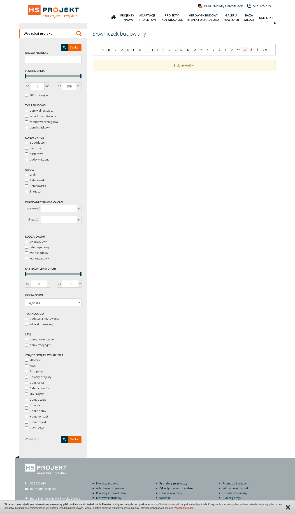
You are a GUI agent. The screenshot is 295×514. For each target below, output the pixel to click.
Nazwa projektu (36, 53)
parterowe (34, 154)
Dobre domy (35, 411)
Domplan (33, 405)
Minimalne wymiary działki (44, 202)
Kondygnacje (34, 138)
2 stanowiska (35, 186)
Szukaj (70, 47)
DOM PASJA (34, 428)
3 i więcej (33, 191)
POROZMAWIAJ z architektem (224, 6)
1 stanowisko (35, 180)
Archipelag (34, 371)
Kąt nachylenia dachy (40, 269)
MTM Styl (33, 360)
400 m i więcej (37, 95)
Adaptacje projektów (110, 483)
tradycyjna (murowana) (42, 319)
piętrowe (33, 148)
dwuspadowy (36, 241)
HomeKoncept (36, 416)
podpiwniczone (37, 159)
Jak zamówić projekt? (237, 483)
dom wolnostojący (39, 110)
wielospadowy (36, 253)
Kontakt (164, 493)
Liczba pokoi (34, 295)
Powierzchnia (35, 71)
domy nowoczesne (39, 339)
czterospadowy (37, 247)
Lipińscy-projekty (38, 377)
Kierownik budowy (108, 493)
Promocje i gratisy (235, 478)
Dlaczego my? (232, 493)
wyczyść (32, 439)
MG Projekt (34, 394)
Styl (28, 334)
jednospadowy (37, 258)
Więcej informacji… (185, 508)
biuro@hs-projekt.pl (43, 484)
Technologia (34, 314)
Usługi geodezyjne (108, 498)
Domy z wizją (35, 400)
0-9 (265, 50)
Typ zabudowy (35, 105)
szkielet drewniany (39, 324)
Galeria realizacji (170, 488)
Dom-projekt (35, 422)
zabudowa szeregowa (41, 122)
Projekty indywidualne (111, 488)
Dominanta (34, 383)
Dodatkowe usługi (235, 488)
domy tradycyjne (38, 345)
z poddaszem (36, 143)
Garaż (29, 170)
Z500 (30, 366)
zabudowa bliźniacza (40, 116)
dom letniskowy (37, 127)
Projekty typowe (107, 478)
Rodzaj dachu (35, 237)
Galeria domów (37, 388)
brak (30, 175)
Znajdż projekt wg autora (44, 355)
